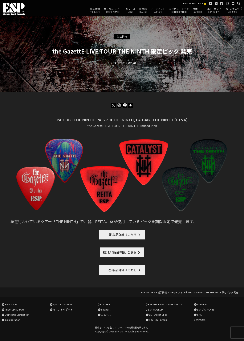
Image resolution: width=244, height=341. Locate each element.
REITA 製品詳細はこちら (119, 252)
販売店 (143, 10)
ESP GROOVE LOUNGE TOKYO (165, 304)
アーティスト (158, 10)
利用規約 (201, 320)
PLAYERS (105, 304)
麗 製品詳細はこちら (119, 234)
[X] (113, 105)
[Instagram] (119, 105)
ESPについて (232, 10)
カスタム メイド (113, 10)
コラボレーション (179, 10)
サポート (198, 10)
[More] (130, 105)
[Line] (124, 105)
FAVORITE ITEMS (194, 3)
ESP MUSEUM (155, 309)
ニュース (130, 10)
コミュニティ (213, 10)
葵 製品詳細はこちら (119, 270)
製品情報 (95, 10)
